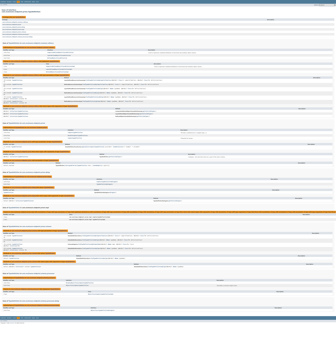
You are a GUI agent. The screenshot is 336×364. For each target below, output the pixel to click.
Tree (22, 1)
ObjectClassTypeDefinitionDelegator (103, 310)
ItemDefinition (118, 146)
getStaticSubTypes (149, 111)
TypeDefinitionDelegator (105, 184)
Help (37, 1)
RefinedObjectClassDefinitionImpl (57, 72)
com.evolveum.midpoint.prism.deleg (13, 27)
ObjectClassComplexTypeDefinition (77, 285)
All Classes (4, 4)
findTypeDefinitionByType (94, 88)
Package (9, 1)
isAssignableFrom (70, 165)
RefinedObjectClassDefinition (57, 58)
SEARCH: (316, 5)
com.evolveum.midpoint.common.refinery (15, 22)
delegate (112, 192)
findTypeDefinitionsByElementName (89, 244)
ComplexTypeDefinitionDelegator (107, 181)
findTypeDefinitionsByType (95, 97)
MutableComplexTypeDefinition (78, 135)
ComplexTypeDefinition (75, 132)
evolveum (12, 323)
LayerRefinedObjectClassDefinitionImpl (59, 69)
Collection (13, 98)
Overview (3, 1)
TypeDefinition (20, 17)
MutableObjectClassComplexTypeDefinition (80, 283)
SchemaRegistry (97, 165)
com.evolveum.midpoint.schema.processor (15, 34)
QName (111, 88)
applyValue (85, 146)
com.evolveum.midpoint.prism (11, 24)
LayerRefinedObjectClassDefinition (59, 55)
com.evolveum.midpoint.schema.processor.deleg (17, 36)
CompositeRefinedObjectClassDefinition (60, 52)
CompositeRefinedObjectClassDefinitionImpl (60, 66)
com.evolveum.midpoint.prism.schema (14, 32)
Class (14, 1)
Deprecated (27, 1)
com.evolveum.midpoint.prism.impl (13, 29)
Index (33, 1)
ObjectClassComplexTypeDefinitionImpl (100, 294)
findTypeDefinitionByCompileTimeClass (98, 80)
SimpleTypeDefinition (75, 138)
